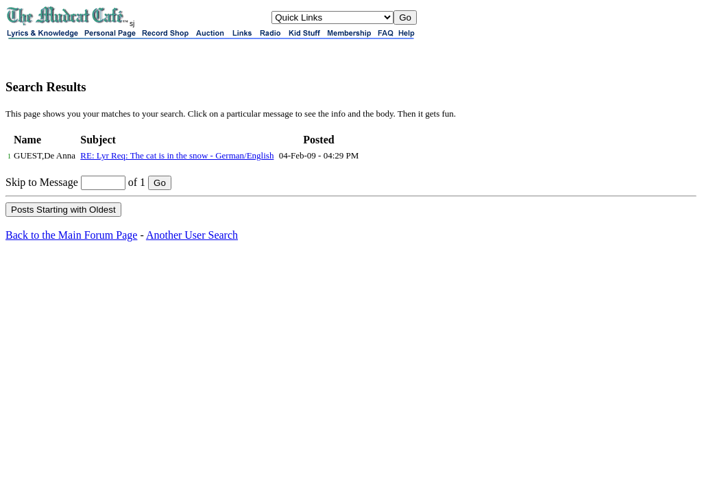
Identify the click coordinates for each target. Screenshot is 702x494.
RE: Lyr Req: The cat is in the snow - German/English (177, 155)
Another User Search (192, 235)
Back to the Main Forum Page (71, 235)
